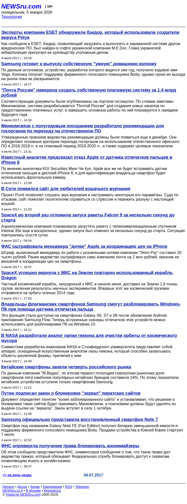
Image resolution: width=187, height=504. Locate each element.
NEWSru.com (21, 6)
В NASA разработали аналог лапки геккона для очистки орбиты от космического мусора (89, 338)
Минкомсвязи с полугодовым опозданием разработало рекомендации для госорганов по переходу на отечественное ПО (82, 128)
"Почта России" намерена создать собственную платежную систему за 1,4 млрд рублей (88, 93)
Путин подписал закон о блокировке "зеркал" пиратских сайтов (70, 393)
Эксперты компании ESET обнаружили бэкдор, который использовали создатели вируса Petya (90, 35)
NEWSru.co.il (12, 491)
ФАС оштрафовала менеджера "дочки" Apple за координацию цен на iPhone (84, 246)
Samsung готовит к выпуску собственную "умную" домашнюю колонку (79, 63)
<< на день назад (17, 475)
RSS (68, 487)
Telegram (82, 487)
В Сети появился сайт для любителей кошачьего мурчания (65, 188)
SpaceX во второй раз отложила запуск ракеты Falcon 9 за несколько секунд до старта (88, 218)
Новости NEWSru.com (23, 494)
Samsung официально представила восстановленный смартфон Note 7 (79, 419)
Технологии (11, 17)
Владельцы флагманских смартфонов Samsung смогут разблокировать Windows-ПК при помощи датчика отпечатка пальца (91, 307)
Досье (22, 487)
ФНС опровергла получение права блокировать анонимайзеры (70, 445)
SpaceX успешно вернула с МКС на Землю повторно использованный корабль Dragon (87, 275)
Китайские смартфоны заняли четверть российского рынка (66, 366)
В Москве (33, 491)
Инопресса (52, 491)
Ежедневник (52, 487)
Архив (35, 487)
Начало (8, 487)
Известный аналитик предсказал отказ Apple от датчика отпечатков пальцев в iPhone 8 (86, 160)
